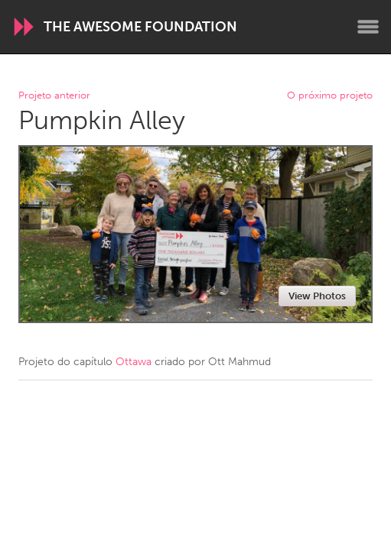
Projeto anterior (54, 96)
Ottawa (134, 361)
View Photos (317, 296)
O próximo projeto (330, 96)
